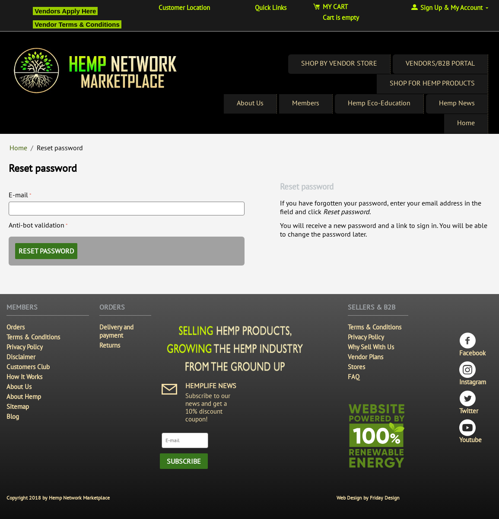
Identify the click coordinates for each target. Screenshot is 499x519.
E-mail (18, 194)
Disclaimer (20, 357)
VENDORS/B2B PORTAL (440, 63)
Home (466, 122)
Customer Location (184, 7)
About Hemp (23, 396)
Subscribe (184, 461)
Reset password (46, 251)
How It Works (24, 377)
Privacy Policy (24, 347)
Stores (356, 367)
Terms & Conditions (33, 337)
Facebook (472, 344)
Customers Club (28, 367)
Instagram (472, 373)
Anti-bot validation (36, 225)
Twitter (468, 402)
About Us (250, 102)
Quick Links (270, 7)
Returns (109, 345)
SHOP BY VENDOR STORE (339, 63)
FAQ (353, 377)
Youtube (470, 431)
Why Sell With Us (371, 347)
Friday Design (385, 497)
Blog (12, 416)
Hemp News (457, 102)
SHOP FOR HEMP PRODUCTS (432, 83)
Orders (15, 327)
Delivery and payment (116, 331)
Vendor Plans (365, 357)
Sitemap (17, 406)
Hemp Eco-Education (379, 102)
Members (305, 102)
